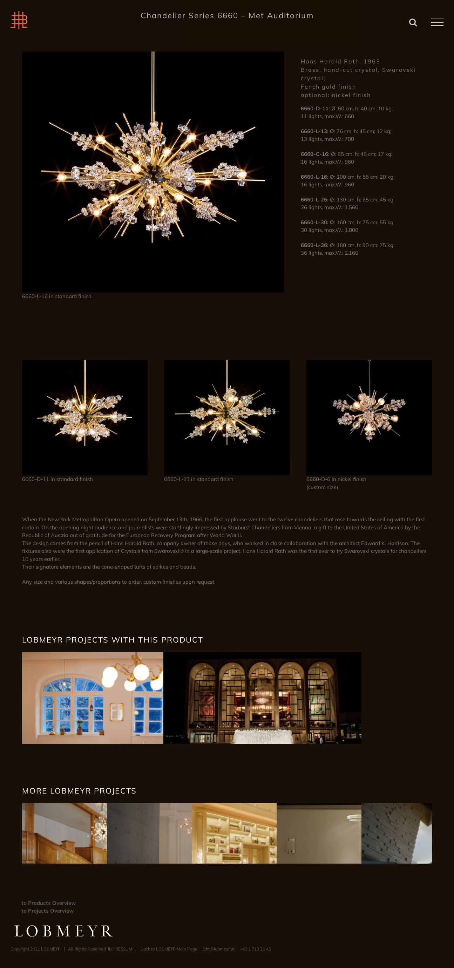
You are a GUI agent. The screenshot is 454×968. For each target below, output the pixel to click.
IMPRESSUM (120, 949)
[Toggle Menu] (437, 22)
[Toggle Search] (413, 22)
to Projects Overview (47, 910)
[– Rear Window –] (121, 655)
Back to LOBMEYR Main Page (169, 949)
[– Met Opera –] (262, 655)
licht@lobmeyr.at (218, 949)
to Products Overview (48, 903)
